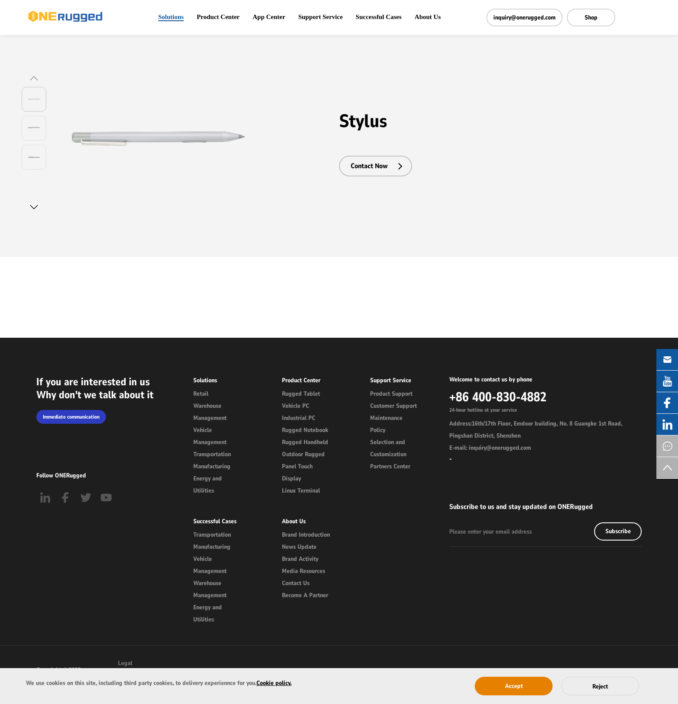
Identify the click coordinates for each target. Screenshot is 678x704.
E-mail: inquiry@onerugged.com (490, 448)
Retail (200, 394)
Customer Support (393, 406)
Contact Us (296, 583)
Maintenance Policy (386, 424)
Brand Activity (300, 559)
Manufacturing (211, 466)
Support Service (320, 17)
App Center (269, 17)
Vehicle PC (295, 406)
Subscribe (618, 531)
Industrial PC (298, 418)
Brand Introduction (306, 535)
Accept (514, 686)
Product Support (391, 394)
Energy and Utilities (207, 484)
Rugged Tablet (301, 394)
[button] (34, 78)
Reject (600, 686)
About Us (428, 17)
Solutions (171, 17)
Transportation (212, 454)
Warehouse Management (210, 412)
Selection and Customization (388, 448)
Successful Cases (379, 17)
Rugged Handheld (305, 442)
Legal (125, 663)
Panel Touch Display (297, 472)
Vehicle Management (210, 436)
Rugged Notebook (305, 430)
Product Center (218, 17)
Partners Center (390, 466)
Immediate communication (71, 416)
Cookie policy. (273, 683)
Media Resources (303, 571)
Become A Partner (305, 595)
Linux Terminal (301, 490)
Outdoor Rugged (303, 454)
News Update (299, 547)
